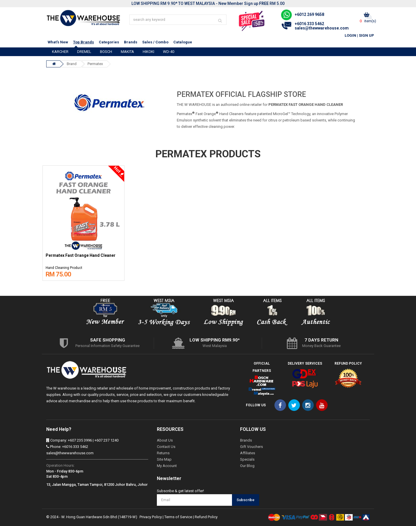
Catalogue (182, 42)
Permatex (95, 64)
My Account (167, 466)
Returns (163, 453)
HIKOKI (148, 51)
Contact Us (166, 446)
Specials (247, 459)
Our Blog (247, 466)
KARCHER (60, 51)
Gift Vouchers (251, 446)
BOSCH (106, 51)
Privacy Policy (151, 517)
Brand (72, 64)
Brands (130, 42)
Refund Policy (206, 517)
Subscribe (246, 500)
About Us (165, 440)
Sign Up (366, 35)
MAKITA (127, 51)
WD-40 (168, 51)
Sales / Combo (155, 42)
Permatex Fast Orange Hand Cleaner (81, 255)
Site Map (164, 459)
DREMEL (84, 51)
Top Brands (83, 42)
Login (350, 35)
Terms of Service (178, 517)
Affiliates (247, 453)
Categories (109, 42)
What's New (58, 42)
